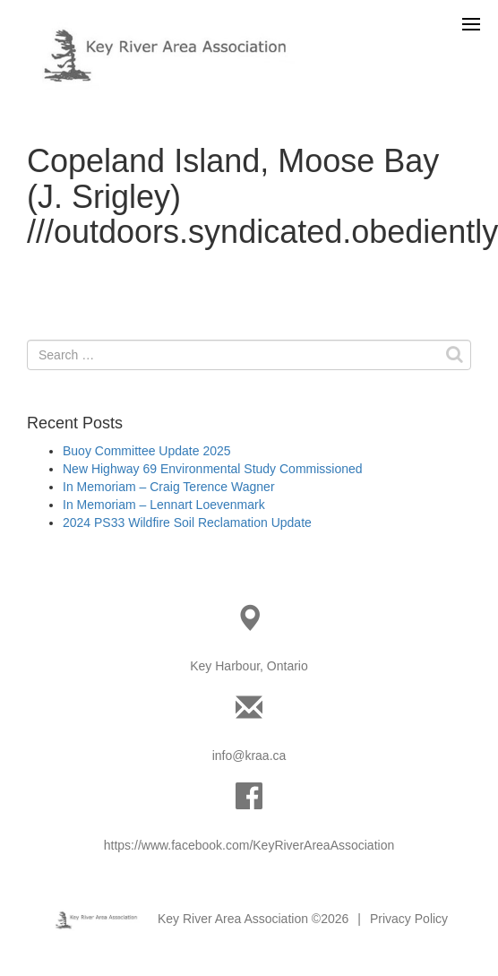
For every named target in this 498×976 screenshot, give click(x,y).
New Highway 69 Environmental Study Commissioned (213, 469)
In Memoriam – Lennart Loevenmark (164, 504)
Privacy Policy (409, 918)
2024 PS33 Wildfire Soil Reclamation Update (187, 522)
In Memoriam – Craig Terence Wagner (169, 486)
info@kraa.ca (249, 755)
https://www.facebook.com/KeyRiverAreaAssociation (249, 845)
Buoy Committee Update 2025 (147, 451)
